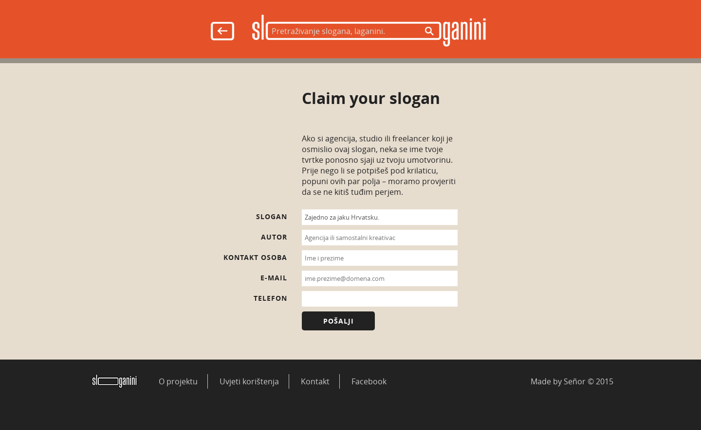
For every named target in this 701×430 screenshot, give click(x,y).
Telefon (270, 298)
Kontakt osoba (255, 257)
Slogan (271, 216)
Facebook (369, 381)
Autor (274, 236)
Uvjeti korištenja (249, 381)
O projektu (178, 381)
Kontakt (315, 381)
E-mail (273, 277)
